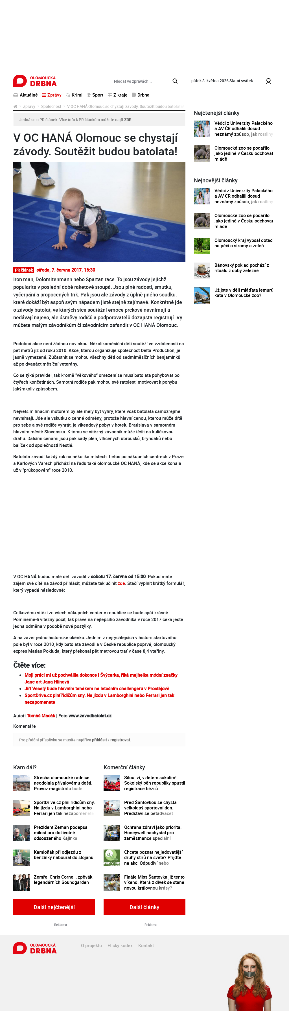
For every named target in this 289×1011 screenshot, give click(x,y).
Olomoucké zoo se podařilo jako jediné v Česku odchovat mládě (243, 153)
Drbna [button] (141, 95)
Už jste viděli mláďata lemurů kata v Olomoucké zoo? (243, 292)
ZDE (127, 119)
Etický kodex (120, 945)
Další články (144, 907)
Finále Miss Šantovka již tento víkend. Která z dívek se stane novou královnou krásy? (154, 882)
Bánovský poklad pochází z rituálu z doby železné (241, 268)
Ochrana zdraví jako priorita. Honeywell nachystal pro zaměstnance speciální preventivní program (152, 835)
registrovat (120, 740)
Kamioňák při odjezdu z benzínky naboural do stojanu (63, 855)
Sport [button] (95, 95)
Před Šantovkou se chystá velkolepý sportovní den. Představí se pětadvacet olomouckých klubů (150, 811)
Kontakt (146, 945)
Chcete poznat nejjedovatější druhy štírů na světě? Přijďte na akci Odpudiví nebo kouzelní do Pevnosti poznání (153, 860)
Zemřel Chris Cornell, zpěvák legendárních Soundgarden (63, 879)
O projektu (91, 945)
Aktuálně (25, 95)
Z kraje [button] (118, 95)
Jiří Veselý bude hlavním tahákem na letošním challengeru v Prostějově (97, 688)
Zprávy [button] (52, 95)
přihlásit (99, 740)
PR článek (24, 270)
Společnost (51, 106)
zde (121, 583)
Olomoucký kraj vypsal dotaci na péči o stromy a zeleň (243, 243)
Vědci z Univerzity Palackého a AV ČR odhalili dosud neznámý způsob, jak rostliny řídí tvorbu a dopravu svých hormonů (243, 134)
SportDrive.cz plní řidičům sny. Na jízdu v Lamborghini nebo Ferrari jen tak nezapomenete (64, 808)
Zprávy (29, 106)
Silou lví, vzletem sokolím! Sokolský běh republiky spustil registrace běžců (154, 783)
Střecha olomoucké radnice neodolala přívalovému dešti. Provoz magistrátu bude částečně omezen (63, 786)
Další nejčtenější (54, 907)
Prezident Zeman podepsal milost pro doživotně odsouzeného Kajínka (61, 833)
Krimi (74, 95)
